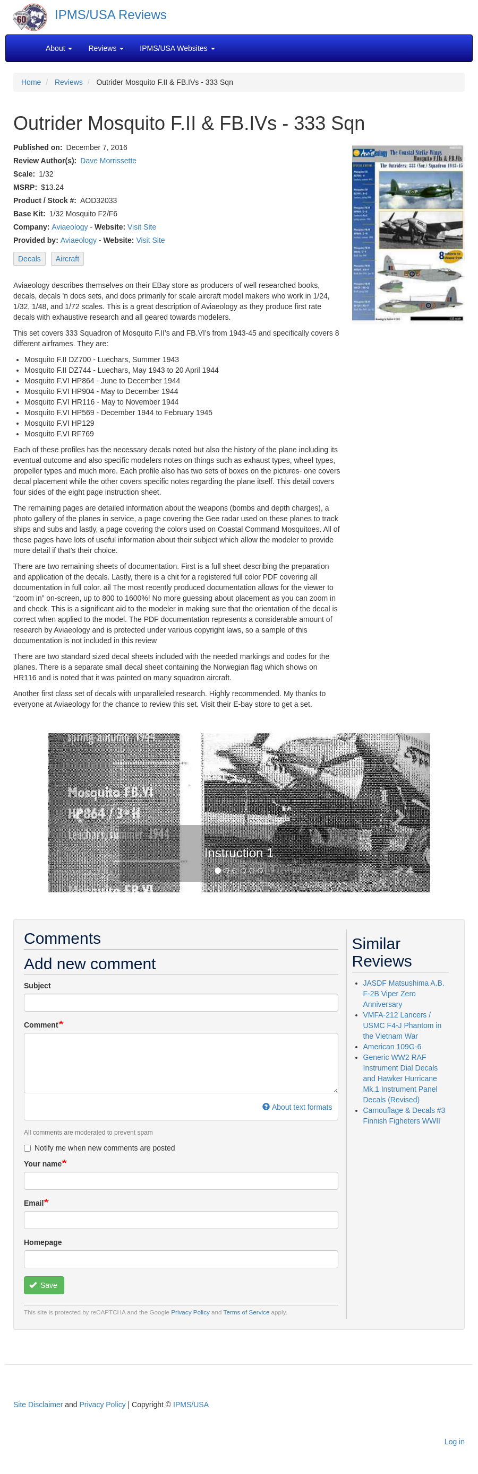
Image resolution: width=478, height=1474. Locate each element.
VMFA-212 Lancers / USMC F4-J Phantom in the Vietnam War (402, 1025)
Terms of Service (247, 1312)
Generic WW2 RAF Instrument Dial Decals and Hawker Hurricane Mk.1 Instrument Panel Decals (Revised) (400, 1078)
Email (34, 1203)
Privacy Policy (190, 1312)
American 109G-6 (392, 1046)
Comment (41, 1025)
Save (43, 1285)
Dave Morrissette (108, 160)
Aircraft (67, 259)
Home (31, 82)
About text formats (297, 1107)
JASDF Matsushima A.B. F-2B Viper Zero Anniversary (404, 993)
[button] (76, 812)
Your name (43, 1164)
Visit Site (141, 227)
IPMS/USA (191, 1404)
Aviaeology (70, 227)
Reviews (69, 82)
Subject (37, 985)
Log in (455, 1441)
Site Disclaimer (38, 1404)
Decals (29, 259)
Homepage (43, 1242)
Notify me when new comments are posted (99, 1148)
